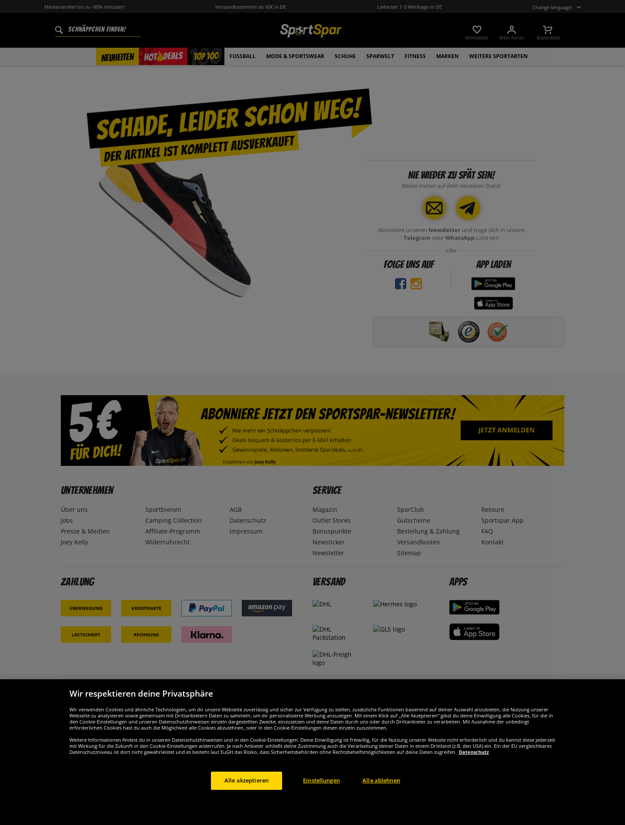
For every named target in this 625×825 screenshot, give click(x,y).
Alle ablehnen (381, 793)
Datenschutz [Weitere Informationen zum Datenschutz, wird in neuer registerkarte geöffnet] (474, 765)
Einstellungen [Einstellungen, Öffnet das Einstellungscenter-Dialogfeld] (321, 793)
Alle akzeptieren (246, 793)
